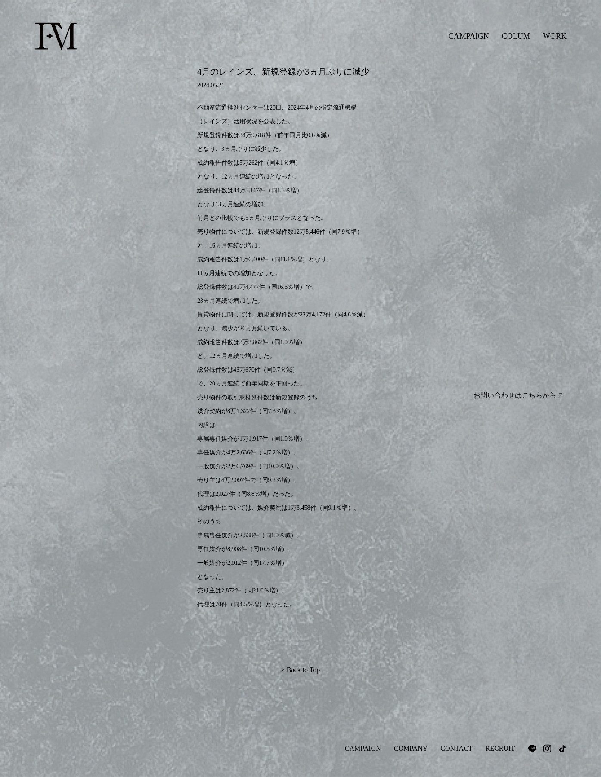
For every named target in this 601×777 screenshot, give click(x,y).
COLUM (516, 36)
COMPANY (411, 748)
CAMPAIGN (469, 36)
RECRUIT (500, 748)
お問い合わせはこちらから (518, 395)
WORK (555, 36)
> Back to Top (300, 670)
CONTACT (456, 748)
